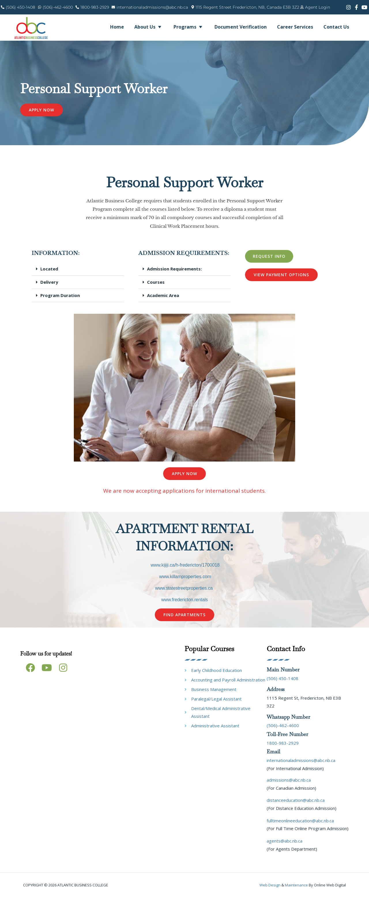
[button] (78, 274)
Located (49, 274)
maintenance (296, 889)
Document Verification (240, 27)
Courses (156, 287)
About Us (148, 27)
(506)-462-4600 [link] (283, 730)
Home (117, 27)
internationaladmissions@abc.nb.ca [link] (301, 765)
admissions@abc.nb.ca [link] (289, 785)
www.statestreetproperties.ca (184, 593)
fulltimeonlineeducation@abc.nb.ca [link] (300, 825)
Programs (189, 27)
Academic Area (163, 300)
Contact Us (336, 27)
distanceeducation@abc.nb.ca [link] (296, 805)
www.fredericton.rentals (184, 604)
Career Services (295, 27)
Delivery (49, 287)
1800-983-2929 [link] (283, 747)
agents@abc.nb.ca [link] (284, 845)
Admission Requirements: (174, 274)
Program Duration (60, 300)
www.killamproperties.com (185, 581)
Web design (269, 889)
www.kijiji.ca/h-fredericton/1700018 (184, 569)
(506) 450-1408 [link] (282, 683)
